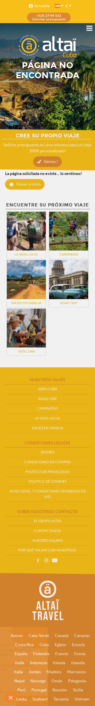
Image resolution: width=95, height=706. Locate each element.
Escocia (78, 644)
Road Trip (47, 399)
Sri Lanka (19, 699)
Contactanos (47, 531)
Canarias (82, 635)
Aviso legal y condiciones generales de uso (47, 494)
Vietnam (81, 699)
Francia (61, 653)
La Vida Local (48, 418)
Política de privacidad (47, 472)
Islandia (78, 662)
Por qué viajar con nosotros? (47, 550)
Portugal (39, 690)
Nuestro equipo (47, 541)
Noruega (38, 681)
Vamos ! (51, 161)
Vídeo (54, 560)
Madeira (54, 671)
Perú (21, 690)
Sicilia (78, 690)
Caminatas (47, 408)
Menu (89, 28)
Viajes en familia (47, 428)
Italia (18, 671)
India (19, 662)
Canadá (61, 635)
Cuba (44, 644)
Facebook (38, 560)
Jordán (35, 671)
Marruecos (76, 671)
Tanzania (61, 699)
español (57, 6)
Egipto (60, 644)
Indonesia (38, 662)
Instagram (46, 560)
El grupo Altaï (47, 521)
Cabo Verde (39, 635)
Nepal (19, 681)
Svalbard (40, 699)
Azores (17, 635)
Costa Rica (24, 644)
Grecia (79, 653)
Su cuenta (41, 6)
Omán (56, 681)
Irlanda (59, 662)
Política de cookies (47, 481)
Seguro (47, 452)
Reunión (59, 690)
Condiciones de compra (47, 462)
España (21, 653)
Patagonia (77, 681)
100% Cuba (47, 389)
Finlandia (41, 653)
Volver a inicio (28, 184)
